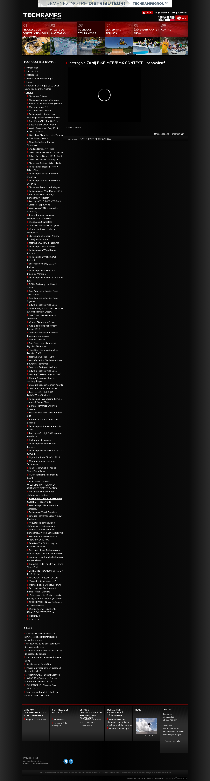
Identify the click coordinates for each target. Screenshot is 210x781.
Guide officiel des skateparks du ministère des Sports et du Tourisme (119, 722)
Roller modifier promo (40, 440)
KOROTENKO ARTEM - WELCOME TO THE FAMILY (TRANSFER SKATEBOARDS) (42, 485)
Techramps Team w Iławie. (42, 246)
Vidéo (29, 92)
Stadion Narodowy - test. (41, 148)
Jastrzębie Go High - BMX (42, 356)
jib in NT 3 (34, 619)
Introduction (32, 67)
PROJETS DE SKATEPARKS (91, 773)
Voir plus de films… (151, 736)
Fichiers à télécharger (119, 728)
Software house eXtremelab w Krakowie (180, 778)
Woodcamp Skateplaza (40, 222)
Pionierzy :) (34, 615)
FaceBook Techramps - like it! (147, 12)
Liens (29, 82)
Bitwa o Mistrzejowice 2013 (43, 304)
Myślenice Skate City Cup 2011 (44, 457)
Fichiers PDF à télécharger (39, 78)
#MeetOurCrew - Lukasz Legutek (43, 674)
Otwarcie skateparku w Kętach (44, 225)
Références (32, 74)
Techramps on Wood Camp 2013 (45, 191)
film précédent (161, 133)
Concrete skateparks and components (90, 721)
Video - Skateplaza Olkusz (42, 322)
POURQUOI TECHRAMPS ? (111, 773)
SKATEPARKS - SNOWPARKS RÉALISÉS (135, 773)
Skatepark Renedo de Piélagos (44, 187)
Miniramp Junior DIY (38, 107)
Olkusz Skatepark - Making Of (43, 159)
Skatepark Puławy (38, 96)
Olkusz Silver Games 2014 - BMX (45, 156)
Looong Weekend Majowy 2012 (45, 374)
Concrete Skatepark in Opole (43, 367)
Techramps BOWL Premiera (43, 512)
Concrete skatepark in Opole (43, 388)
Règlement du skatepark (59, 724)
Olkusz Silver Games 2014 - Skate (46, 152)
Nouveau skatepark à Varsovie (44, 100)
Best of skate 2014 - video (42, 124)
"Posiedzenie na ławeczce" (42, 581)
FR (183, 18)
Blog (174, 12)
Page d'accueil (162, 12)
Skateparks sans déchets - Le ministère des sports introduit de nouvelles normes (40, 637)
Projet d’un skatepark (36, 719)
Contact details (172, 741)
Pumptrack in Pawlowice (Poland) (46, 103)
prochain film (178, 133)
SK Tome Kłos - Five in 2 (41, 110)
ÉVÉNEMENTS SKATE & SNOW (95, 139)
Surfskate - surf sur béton (38, 664)
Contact (182, 12)
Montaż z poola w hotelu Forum (45, 584)
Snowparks (87, 725)
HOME (41, 773)
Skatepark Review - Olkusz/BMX (45, 163)
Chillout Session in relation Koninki (46, 384)
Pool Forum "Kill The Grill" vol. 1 (45, 121)
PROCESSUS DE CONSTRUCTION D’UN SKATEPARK (63, 773)
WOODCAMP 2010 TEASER (43, 577)
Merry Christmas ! (37, 339)
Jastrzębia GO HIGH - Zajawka (44, 242)
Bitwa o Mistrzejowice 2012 (43, 370)
